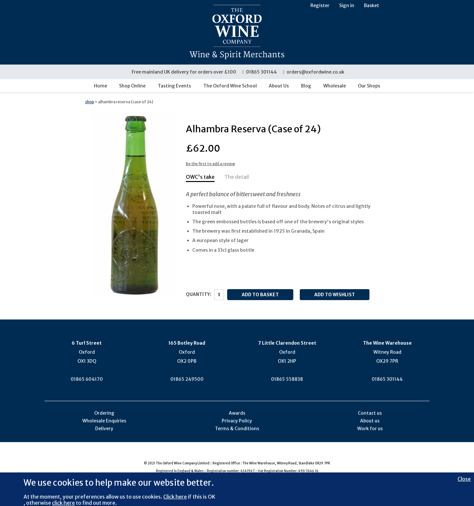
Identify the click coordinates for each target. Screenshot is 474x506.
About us (369, 421)
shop (89, 101)
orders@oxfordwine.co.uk (313, 72)
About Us (279, 86)
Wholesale (334, 86)
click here (63, 503)
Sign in (346, 5)
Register (319, 5)
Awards (237, 413)
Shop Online (132, 86)
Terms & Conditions (237, 428)
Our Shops (369, 86)
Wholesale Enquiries (104, 421)
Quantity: (198, 294)
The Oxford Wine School (230, 86)
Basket (371, 5)
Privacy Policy (237, 421)
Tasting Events (174, 86)
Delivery (104, 428)
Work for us (370, 428)
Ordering (104, 413)
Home (100, 86)
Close (464, 479)
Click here (175, 496)
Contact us (370, 413)
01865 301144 (259, 72)
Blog (306, 86)
